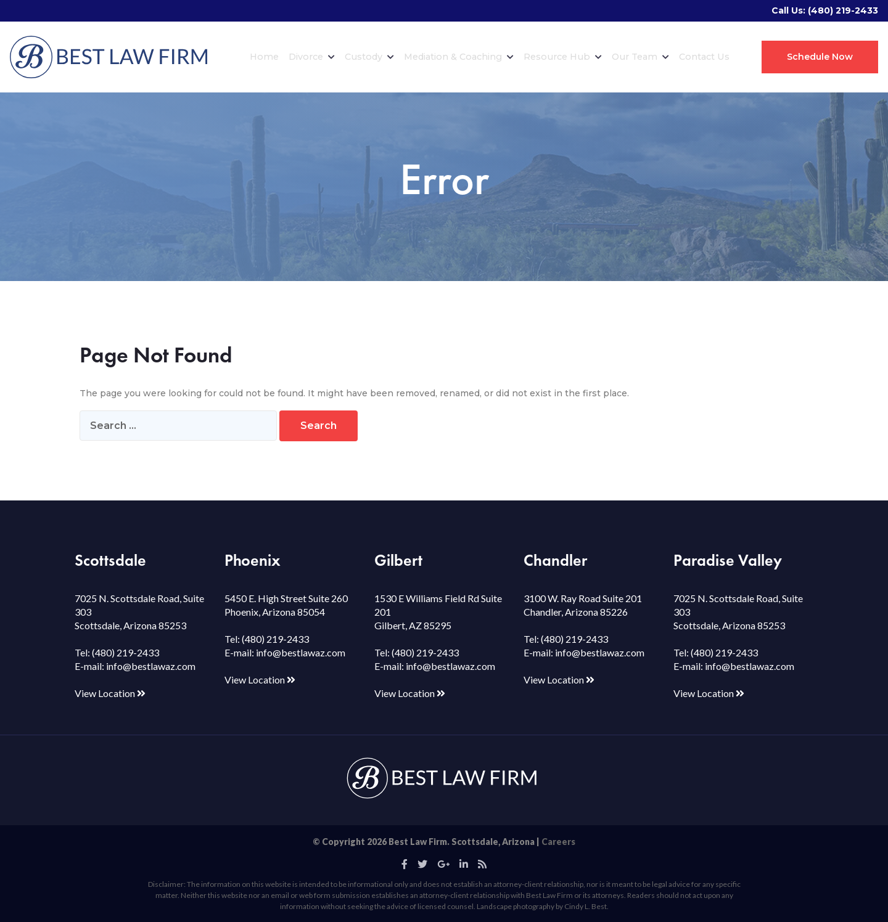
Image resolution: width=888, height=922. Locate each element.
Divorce (312, 56)
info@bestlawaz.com (150, 666)
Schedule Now (820, 56)
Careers (558, 841)
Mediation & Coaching (459, 56)
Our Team (640, 56)
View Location (110, 693)
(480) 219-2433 (843, 10)
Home (264, 56)
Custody (369, 56)
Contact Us (704, 56)
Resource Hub (563, 56)
